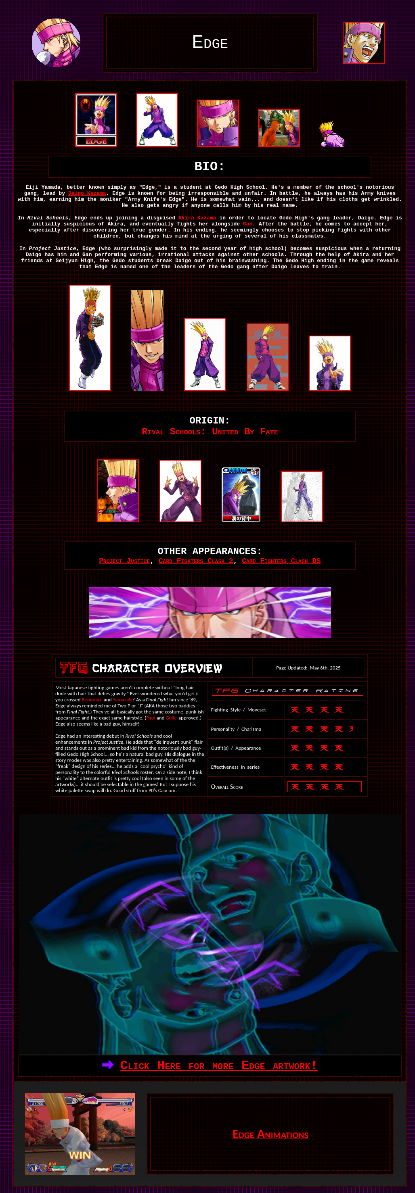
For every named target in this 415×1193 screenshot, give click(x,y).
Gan (247, 224)
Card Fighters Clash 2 (196, 561)
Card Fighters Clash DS (281, 561)
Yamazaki (122, 700)
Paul (150, 718)
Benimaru (92, 700)
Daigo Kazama (87, 193)
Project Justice (124, 561)
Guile (171, 718)
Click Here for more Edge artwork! (219, 1065)
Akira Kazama (197, 218)
